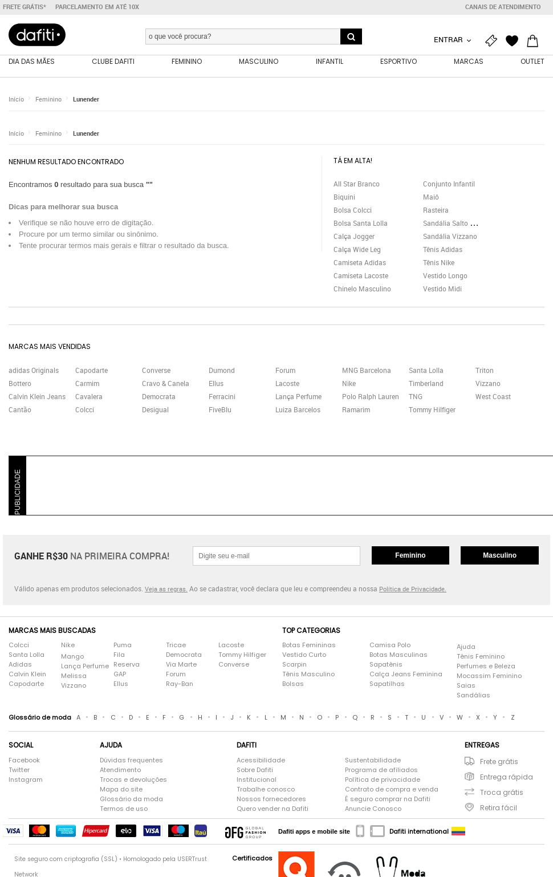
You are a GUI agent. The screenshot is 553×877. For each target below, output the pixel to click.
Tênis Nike (438, 262)
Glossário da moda (131, 799)
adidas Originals (34, 370)
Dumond (222, 370)
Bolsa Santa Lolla (361, 223)
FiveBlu (220, 410)
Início (16, 99)
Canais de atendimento (503, 7)
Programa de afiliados (381, 770)
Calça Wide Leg (357, 249)
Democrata (159, 396)
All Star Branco (357, 184)
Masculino (500, 556)
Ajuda (466, 647)
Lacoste (287, 383)
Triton (484, 370)
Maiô (431, 197)
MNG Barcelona (366, 370)
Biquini (344, 197)
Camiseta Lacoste (361, 276)
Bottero (20, 383)
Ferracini (222, 396)
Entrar (449, 39)
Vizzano (488, 383)
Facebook (24, 761)
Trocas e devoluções (133, 780)
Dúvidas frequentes (131, 761)
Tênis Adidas (442, 249)
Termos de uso (124, 809)
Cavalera (89, 396)
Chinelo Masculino (362, 289)
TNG (415, 396)
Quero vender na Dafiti (272, 809)
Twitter (19, 770)
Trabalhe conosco (266, 790)
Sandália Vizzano (450, 236)
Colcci (84, 410)
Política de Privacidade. (412, 590)
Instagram (26, 780)
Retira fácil (498, 808)
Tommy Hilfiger (432, 410)
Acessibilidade (261, 761)
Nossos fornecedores (271, 799)
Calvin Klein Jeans (37, 396)
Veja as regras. (166, 590)
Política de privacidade (382, 780)
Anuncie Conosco (373, 809)
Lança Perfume (298, 396)
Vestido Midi (442, 289)
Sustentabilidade (373, 761)
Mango (72, 657)
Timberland (426, 383)
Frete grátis (499, 762)
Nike (349, 383)
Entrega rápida (506, 777)
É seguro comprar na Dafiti (387, 799)
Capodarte (91, 370)
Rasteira (436, 210)
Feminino (48, 99)
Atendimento (120, 770)
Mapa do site (121, 790)
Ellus (216, 383)
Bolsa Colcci (353, 210)
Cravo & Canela (165, 383)
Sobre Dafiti (255, 770)
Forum (285, 370)
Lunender (86, 99)
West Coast (493, 396)
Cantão (20, 410)
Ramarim (356, 410)
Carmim (87, 383)
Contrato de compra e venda (391, 790)
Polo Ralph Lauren (370, 396)
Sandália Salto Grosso (457, 223)
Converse (156, 370)
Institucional (256, 780)
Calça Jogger (354, 236)
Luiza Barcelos (297, 410)
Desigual (155, 410)
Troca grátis (501, 793)
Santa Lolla (426, 370)
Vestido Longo (445, 276)
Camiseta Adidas (360, 262)
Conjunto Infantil (449, 184)
